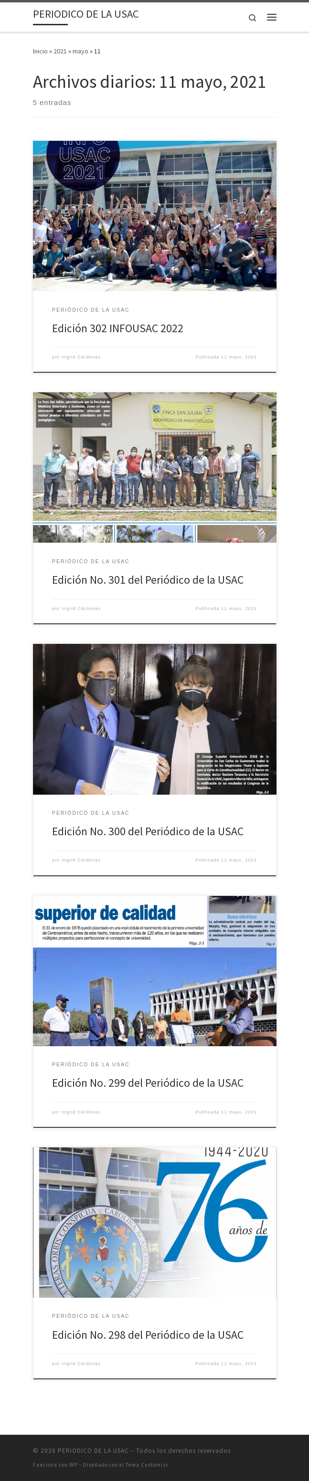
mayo (80, 51)
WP (73, 1464)
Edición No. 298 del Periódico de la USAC (148, 1335)
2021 (60, 51)
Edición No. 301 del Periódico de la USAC (148, 580)
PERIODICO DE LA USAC (93, 1451)
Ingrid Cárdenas (81, 357)
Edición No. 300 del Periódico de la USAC (148, 831)
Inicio (40, 51)
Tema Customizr (147, 1464)
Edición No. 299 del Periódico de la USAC (148, 1083)
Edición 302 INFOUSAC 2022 (117, 328)
